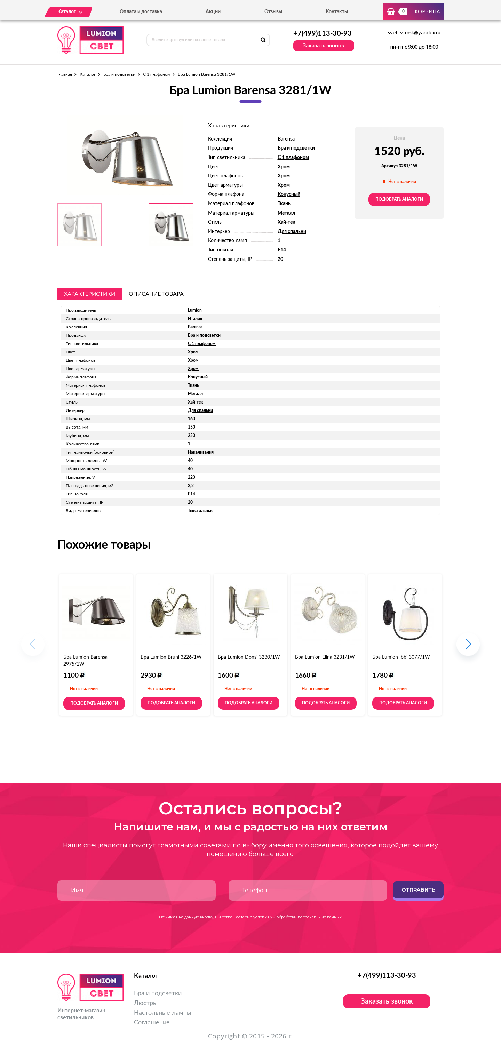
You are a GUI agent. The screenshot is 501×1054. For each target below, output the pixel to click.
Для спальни (292, 231)
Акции (213, 11)
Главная (64, 74)
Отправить (418, 889)
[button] (468, 647)
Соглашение (152, 1023)
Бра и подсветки (119, 74)
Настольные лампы (162, 1013)
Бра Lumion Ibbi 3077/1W (401, 657)
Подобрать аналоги (399, 199)
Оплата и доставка (141, 11)
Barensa (286, 139)
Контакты (337, 11)
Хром (284, 167)
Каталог (87, 74)
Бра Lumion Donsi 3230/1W (249, 657)
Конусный (289, 194)
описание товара (156, 294)
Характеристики (89, 294)
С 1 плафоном (156, 74)
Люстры (146, 1003)
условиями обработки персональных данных (297, 917)
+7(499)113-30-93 (322, 33)
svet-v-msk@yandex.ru (414, 33)
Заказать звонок (323, 45)
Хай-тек (286, 222)
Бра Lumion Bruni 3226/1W (171, 657)
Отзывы (273, 11)
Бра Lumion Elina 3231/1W (325, 657)
